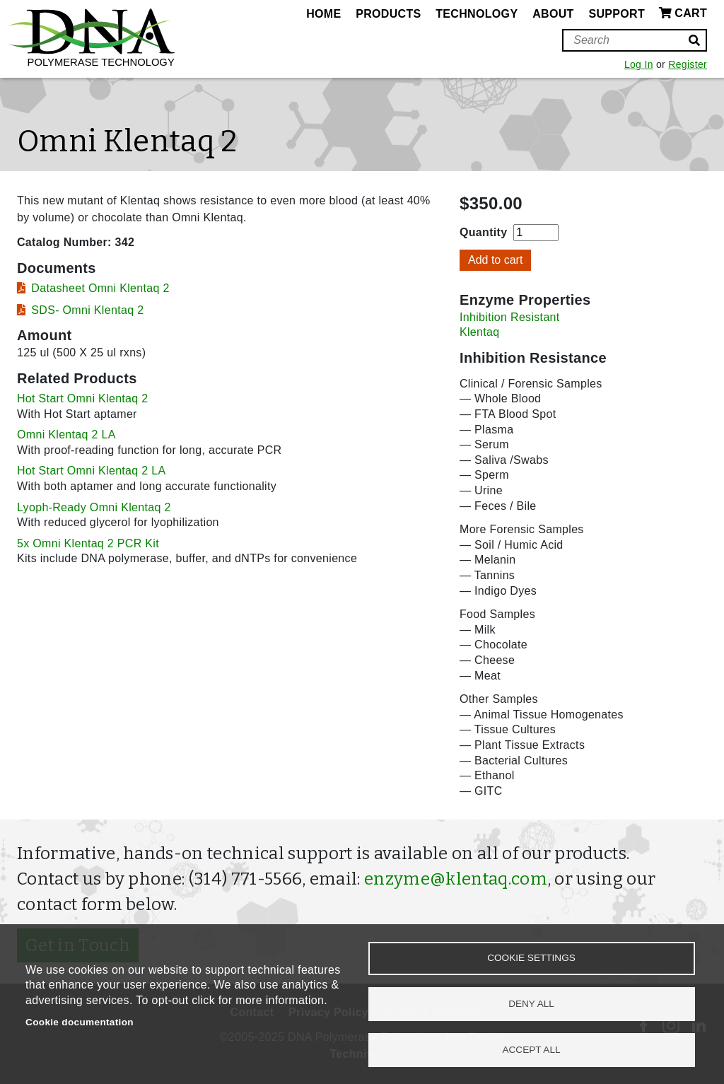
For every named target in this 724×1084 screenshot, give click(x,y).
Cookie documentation (79, 1022)
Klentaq (480, 332)
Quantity (483, 232)
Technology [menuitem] (477, 14)
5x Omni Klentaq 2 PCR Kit (88, 543)
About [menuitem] (552, 14)
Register (687, 64)
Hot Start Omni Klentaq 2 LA (91, 471)
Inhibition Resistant (510, 317)
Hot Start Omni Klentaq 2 (82, 398)
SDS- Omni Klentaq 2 (87, 310)
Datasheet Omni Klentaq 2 (100, 288)
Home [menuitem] (323, 14)
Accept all (531, 1049)
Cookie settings (531, 957)
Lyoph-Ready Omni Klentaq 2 (94, 507)
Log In (638, 64)
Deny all (531, 1003)
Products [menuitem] (388, 14)
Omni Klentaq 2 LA (66, 435)
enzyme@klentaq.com (455, 879)
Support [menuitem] (616, 14)
